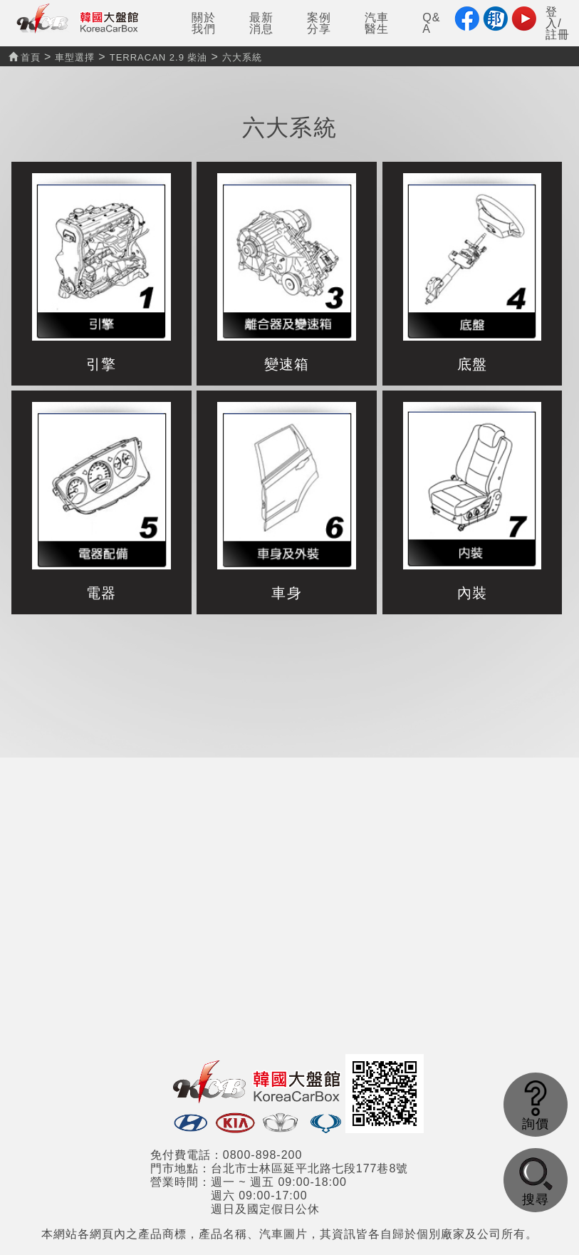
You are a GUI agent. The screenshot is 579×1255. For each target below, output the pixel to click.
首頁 (25, 57)
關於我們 (204, 23)
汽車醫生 (377, 23)
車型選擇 (75, 57)
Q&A (431, 23)
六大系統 (242, 57)
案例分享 (319, 23)
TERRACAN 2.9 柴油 (159, 57)
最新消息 (261, 23)
